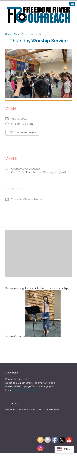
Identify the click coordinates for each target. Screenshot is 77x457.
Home (8, 34)
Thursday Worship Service (26, 199)
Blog (16, 34)
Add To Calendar (22, 132)
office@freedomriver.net (25, 390)
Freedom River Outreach (25, 168)
